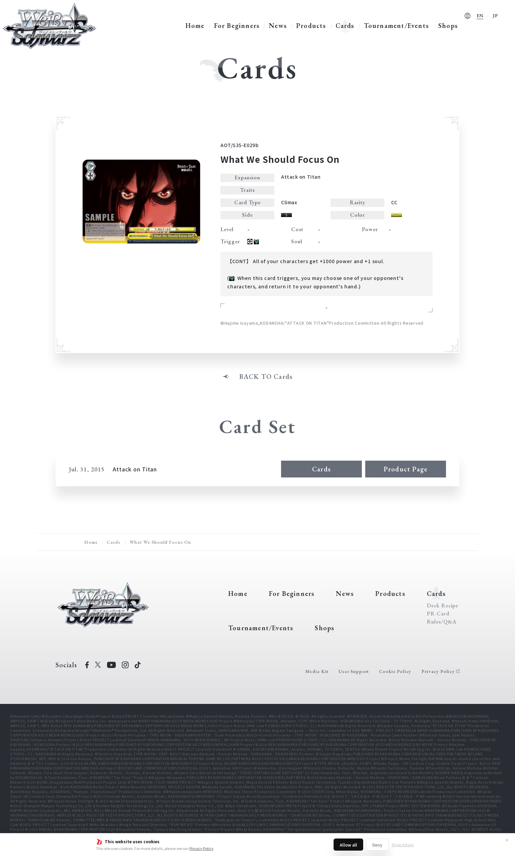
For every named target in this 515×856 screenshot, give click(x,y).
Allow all (348, 845)
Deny (377, 845)
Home (195, 25)
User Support (354, 671)
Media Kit (317, 671)
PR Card (438, 613)
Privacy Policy (201, 848)
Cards (345, 25)
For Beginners (237, 25)
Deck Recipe (442, 605)
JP (495, 15)
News (278, 25)
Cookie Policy (395, 671)
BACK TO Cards (266, 376)
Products (311, 25)
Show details (402, 844)
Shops (448, 25)
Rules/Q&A (441, 622)
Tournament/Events (396, 25)
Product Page (405, 469)
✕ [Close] (507, 839)
